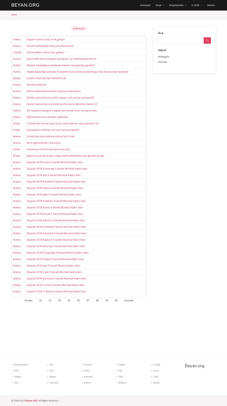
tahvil (14, 14)
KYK (51, 365)
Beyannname (21, 365)
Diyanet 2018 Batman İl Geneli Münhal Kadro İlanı (56, 220)
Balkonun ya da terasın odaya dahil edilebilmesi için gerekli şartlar (65, 155)
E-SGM (156, 365)
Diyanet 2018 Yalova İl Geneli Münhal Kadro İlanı (55, 188)
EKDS (87, 371)
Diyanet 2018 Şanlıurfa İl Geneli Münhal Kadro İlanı (56, 278)
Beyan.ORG (31, 400)
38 (97, 300)
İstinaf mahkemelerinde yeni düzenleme (50, 46)
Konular (162, 62)
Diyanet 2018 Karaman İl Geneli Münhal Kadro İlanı (56, 233)
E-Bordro (53, 383)
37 (87, 300)
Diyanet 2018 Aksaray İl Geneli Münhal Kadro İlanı (56, 246)
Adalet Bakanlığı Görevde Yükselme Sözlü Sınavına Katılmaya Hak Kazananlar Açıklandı (77, 71)
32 (40, 300)
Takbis (122, 365)
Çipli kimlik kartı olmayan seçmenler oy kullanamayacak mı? (61, 59)
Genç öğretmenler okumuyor (44, 143)
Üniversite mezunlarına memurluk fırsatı (51, 136)
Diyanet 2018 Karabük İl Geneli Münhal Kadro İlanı (56, 181)
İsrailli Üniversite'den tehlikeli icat (46, 78)
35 (68, 300)
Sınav (156, 371)
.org (25, 5)
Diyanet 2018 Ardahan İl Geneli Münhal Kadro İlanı (56, 201)
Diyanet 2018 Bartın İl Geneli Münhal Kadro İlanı (55, 207)
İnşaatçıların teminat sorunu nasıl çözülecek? (53, 130)
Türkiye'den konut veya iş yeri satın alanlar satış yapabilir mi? (63, 123)
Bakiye (17, 78)
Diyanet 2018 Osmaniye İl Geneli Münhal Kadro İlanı (57, 168)
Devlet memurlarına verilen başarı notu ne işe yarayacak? (60, 97)
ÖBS (121, 377)
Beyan (156, 383)
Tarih (155, 377)
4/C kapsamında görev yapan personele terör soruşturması (62, 110)
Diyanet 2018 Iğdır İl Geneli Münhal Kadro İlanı (54, 194)
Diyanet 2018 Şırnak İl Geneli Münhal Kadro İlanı (55, 214)
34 (59, 300)
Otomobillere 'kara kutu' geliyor (45, 52)
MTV (17, 371)
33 (50, 300)
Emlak (16, 123)
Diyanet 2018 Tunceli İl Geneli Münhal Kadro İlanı (55, 285)
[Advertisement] (113, 327)
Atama (16, 39)
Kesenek (88, 377)
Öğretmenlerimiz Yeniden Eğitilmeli (47, 117)
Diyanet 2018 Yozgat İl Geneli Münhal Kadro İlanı (55, 259)
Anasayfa (145, 5)
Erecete (88, 365)
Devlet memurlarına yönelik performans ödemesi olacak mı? (62, 104)
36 (78, 300)
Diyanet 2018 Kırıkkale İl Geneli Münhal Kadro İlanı (56, 227)
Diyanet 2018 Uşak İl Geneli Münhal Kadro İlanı (54, 272)
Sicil (16, 383)
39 (106, 300)
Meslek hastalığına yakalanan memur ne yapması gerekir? (61, 65)
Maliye (18, 377)
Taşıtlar (17, 52)
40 (116, 300)
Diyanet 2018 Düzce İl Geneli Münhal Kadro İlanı (55, 162)
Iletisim (211, 5)
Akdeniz (122, 383)
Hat (120, 371)
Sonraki (128, 300)
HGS (51, 371)
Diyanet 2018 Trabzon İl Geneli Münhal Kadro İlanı (56, 291)
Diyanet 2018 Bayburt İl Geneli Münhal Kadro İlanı (56, 239)
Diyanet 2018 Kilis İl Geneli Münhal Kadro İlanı (53, 175)
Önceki (28, 300)
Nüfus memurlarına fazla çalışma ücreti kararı (54, 91)
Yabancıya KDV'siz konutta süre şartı (48, 149)
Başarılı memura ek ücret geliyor (46, 39)
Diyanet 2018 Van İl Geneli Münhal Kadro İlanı (53, 265)
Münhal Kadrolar (37, 84)
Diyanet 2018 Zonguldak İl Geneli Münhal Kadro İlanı (57, 252)
